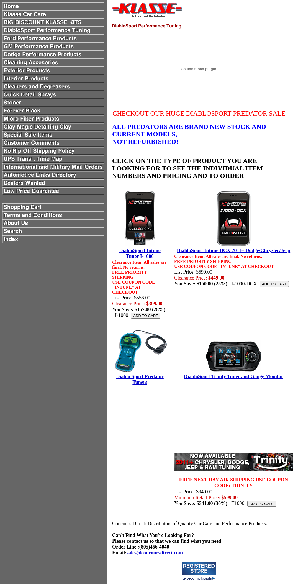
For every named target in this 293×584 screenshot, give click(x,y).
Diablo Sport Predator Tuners (140, 379)
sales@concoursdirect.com (155, 552)
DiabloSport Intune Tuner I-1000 (140, 253)
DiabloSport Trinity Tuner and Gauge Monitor (233, 376)
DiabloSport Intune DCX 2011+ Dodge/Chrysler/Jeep (233, 250)
